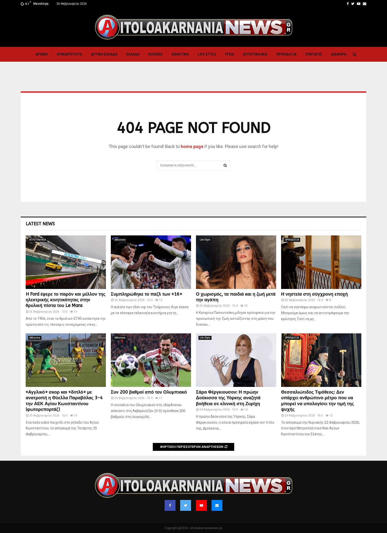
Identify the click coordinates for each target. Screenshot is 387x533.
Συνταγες (313, 54)
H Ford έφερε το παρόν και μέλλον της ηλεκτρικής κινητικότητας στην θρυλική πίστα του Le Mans (65, 299)
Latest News (40, 224)
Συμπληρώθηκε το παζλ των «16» (146, 294)
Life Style (207, 54)
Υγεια (229, 54)
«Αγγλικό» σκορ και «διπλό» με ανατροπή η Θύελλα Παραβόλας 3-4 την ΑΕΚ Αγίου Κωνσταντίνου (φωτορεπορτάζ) (64, 400)
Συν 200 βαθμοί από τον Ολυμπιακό (149, 392)
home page (192, 146)
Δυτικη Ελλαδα (104, 54)
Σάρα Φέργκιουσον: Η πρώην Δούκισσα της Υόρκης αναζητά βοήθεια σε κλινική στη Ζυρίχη (228, 397)
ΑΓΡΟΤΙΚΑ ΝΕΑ (255, 54)
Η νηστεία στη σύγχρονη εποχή (314, 294)
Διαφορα (338, 54)
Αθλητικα (180, 54)
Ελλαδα (132, 54)
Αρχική (41, 54)
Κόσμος (155, 54)
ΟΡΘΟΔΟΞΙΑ (286, 54)
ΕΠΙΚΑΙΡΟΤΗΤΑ (69, 54)
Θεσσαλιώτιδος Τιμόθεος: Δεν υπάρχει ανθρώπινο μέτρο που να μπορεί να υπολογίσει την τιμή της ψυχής (317, 400)
